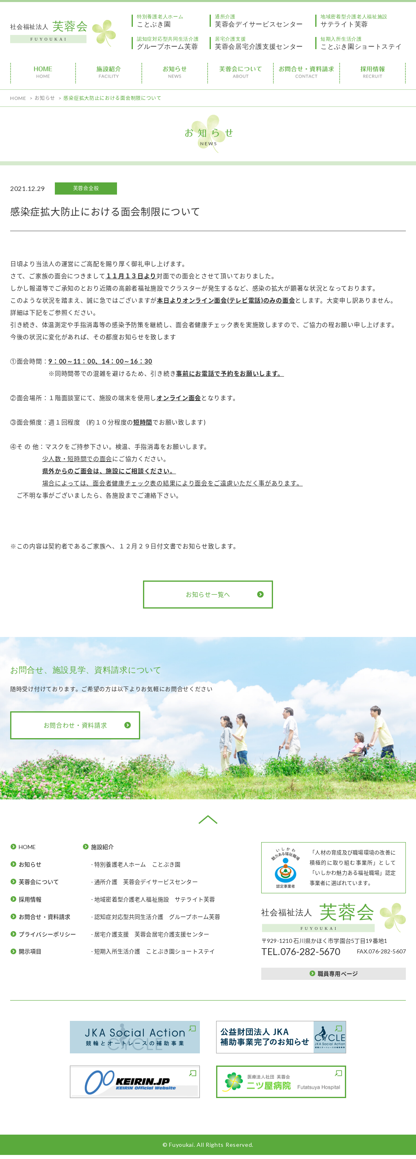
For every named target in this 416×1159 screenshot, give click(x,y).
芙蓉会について (39, 881)
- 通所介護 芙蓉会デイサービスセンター (144, 881)
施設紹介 (102, 846)
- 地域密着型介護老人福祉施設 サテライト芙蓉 (153, 899)
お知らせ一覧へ (208, 594)
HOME (27, 846)
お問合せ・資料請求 (45, 916)
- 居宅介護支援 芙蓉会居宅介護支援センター (150, 934)
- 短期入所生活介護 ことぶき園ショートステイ (153, 951)
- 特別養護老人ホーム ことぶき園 (136, 864)
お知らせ (30, 864)
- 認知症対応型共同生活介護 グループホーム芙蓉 (156, 916)
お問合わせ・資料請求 (75, 725)
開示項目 (30, 951)
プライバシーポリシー (47, 934)
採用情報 (30, 899)
